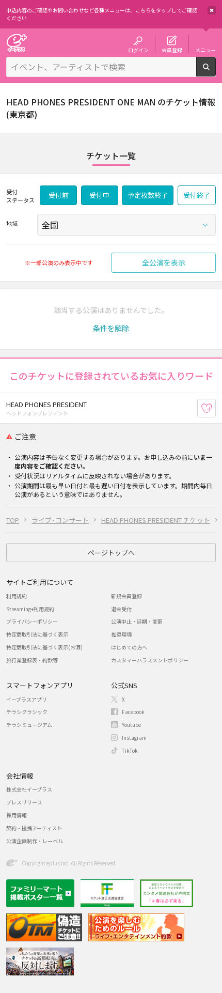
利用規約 (16, 596)
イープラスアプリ (26, 699)
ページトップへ (111, 552)
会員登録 (172, 49)
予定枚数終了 (148, 195)
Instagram (134, 737)
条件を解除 (111, 328)
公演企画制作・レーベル (34, 841)
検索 (215, 72)
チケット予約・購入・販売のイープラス (16, 43)
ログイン (138, 49)
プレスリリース (24, 802)
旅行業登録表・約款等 (32, 660)
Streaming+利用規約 (30, 609)
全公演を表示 (163, 262)
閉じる (212, 10)
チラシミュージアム (29, 724)
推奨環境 (121, 634)
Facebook (133, 712)
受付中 (99, 195)
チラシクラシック (26, 712)
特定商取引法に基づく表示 (37, 634)
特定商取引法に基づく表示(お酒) (44, 647)
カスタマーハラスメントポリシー (149, 660)
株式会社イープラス (29, 789)
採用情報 (16, 815)
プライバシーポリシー (32, 621)
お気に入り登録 (215, 408)
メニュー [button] (205, 49)
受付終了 (196, 195)
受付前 (59, 195)
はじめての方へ (129, 647)
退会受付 (121, 609)
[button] (111, 328)
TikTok (130, 750)
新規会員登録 (126, 596)
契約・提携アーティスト (34, 828)
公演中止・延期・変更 (137, 621)
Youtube (131, 724)
